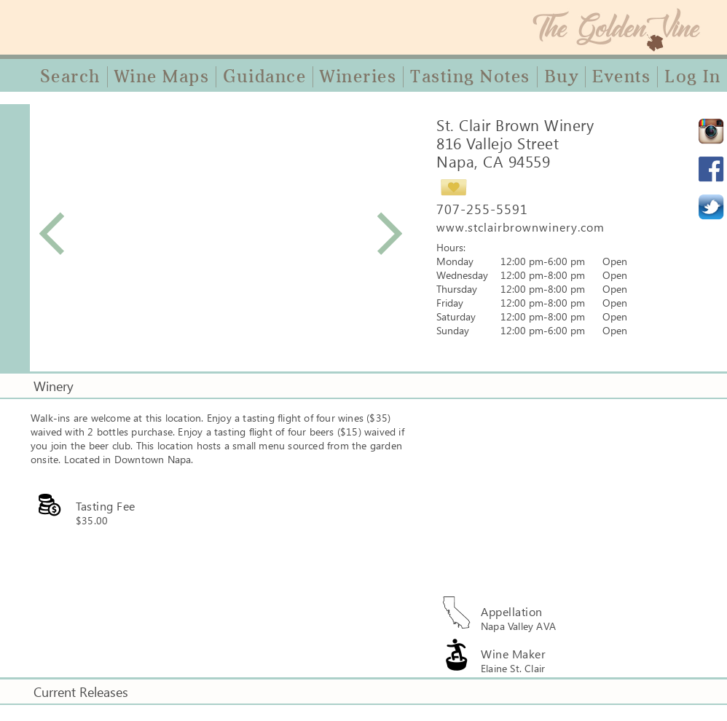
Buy (561, 76)
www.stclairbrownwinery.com (520, 227)
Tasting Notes (470, 76)
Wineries (358, 76)
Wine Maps (162, 76)
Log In (692, 76)
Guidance (264, 76)
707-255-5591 (482, 209)
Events (621, 76)
